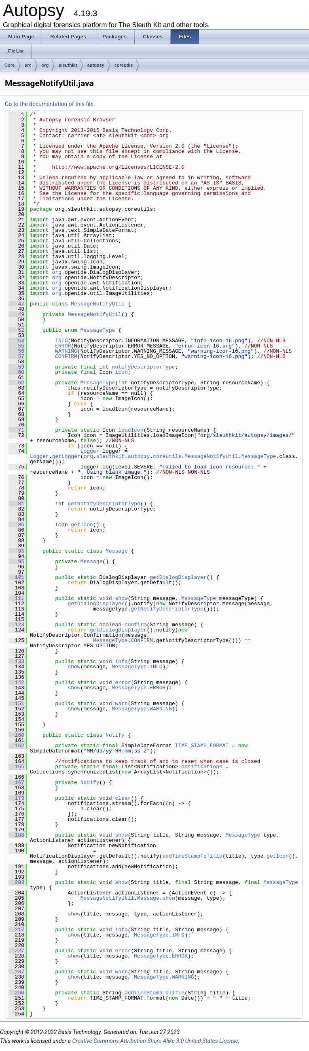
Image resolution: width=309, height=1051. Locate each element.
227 (16, 950)
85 (16, 524)
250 (16, 992)
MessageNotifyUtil (98, 303)
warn (121, 703)
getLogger (66, 456)
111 (16, 598)
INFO (61, 340)
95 (16, 561)
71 (16, 430)
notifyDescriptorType (143, 367)
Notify (115, 735)
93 (16, 551)
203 (16, 882)
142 (16, 682)
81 (16, 503)
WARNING (66, 351)
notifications (201, 766)
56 (16, 351)
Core (9, 65)
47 (16, 303)
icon (121, 372)
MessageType (97, 330)
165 (16, 766)
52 (16, 330)
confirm (136, 624)
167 (16, 782)
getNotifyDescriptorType (104, 503)
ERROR (63, 346)
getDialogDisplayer (178, 577)
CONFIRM (66, 356)
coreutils (123, 65)
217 (16, 929)
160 (16, 735)
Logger (89, 451)
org (45, 65)
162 (16, 745)
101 (16, 577)
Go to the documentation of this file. (50, 104)
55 (16, 346)
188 (16, 835)
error (123, 682)
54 (16, 340)
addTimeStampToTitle (192, 856)
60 (16, 372)
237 (16, 971)
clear (123, 798)
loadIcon (130, 430)
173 (16, 798)
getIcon (82, 524)
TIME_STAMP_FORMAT (202, 745)
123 (16, 624)
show (121, 598)
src (28, 65)
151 (16, 703)
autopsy (95, 65)
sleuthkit (68, 65)
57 (16, 356)
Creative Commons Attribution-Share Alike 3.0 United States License (155, 1041)
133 (16, 661)
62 (16, 382)
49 (16, 314)
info (121, 661)
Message (117, 551)
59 (16, 367)
